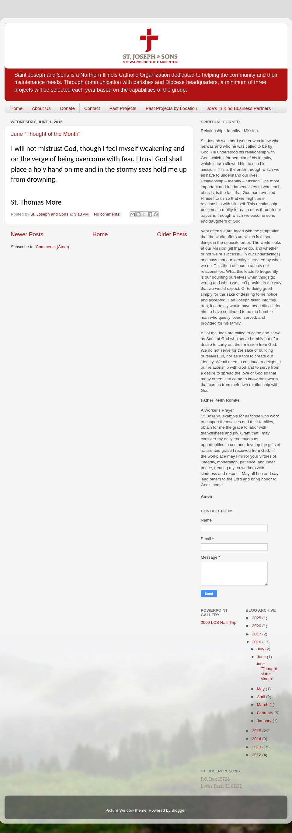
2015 (257, 731)
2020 (257, 626)
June (262, 657)
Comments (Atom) (52, 246)
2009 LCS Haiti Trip (218, 622)
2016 (257, 642)
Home (16, 108)
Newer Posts (27, 234)
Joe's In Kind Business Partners (239, 108)
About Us (41, 108)
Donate (67, 108)
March (263, 704)
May (261, 689)
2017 (257, 634)
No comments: (108, 214)
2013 (257, 747)
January (265, 721)
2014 (257, 738)
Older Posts (172, 234)
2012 (257, 755)
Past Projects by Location (171, 108)
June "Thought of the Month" (45, 134)
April (261, 696)
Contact (92, 108)
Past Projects (122, 108)
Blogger (179, 810)
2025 (257, 618)
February (266, 713)
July (261, 649)
